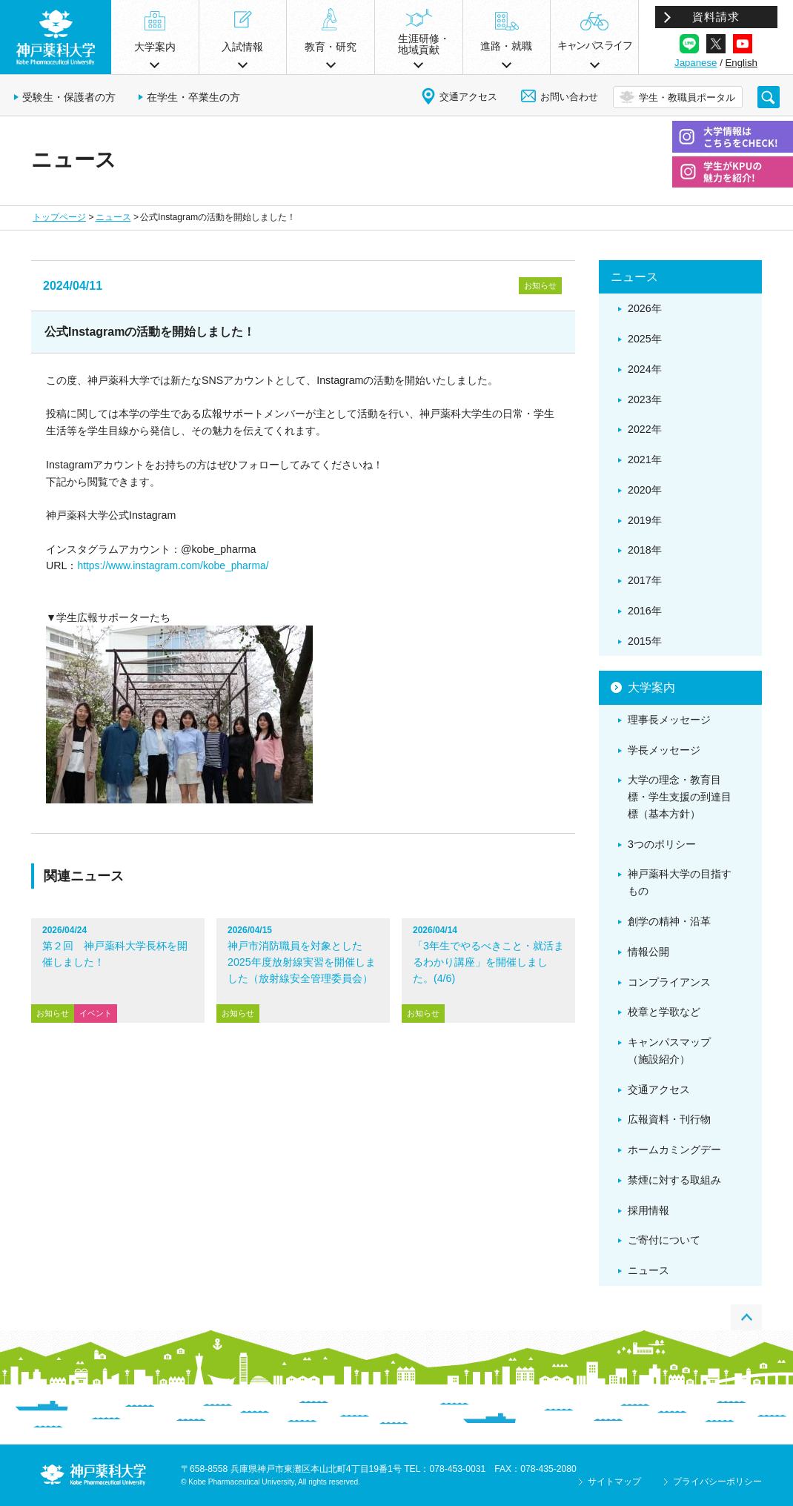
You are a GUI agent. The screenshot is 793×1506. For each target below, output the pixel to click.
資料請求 (716, 16)
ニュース (113, 217)
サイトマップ (614, 1481)
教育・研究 (330, 47)
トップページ (59, 217)
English (741, 62)
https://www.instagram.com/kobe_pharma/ (172, 565)
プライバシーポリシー (717, 1481)
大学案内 (155, 47)
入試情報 (242, 47)
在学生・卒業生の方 (193, 97)
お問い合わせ (569, 96)
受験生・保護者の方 (69, 97)
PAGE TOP (746, 1317)
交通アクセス (468, 96)
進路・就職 (506, 46)
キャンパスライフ (594, 45)
